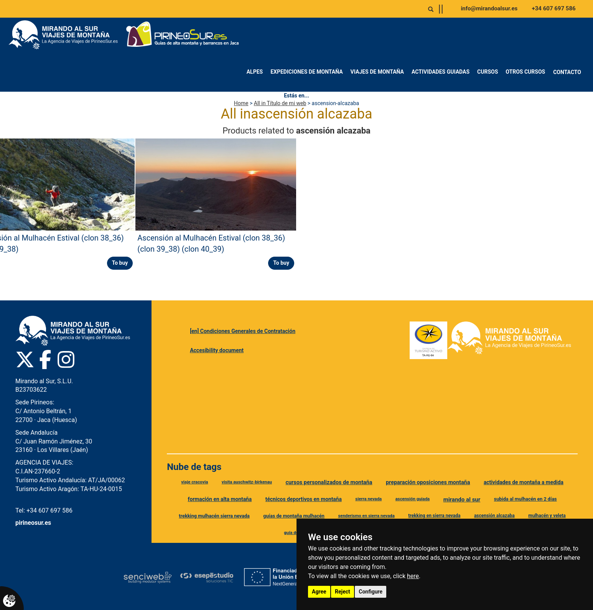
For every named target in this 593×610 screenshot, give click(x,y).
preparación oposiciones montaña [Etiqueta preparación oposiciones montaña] (428, 482)
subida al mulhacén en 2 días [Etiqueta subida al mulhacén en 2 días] (525, 499)
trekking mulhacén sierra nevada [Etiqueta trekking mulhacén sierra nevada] (214, 516)
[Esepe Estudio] (206, 577)
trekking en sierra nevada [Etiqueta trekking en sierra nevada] (434, 515)
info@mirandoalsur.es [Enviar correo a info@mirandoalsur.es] (489, 8)
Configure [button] (370, 592)
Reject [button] (342, 592)
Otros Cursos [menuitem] (525, 72)
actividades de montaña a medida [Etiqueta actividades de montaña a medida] (523, 482)
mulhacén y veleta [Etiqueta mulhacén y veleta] (547, 515)
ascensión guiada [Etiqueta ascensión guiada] (412, 498)
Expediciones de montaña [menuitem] (306, 72)
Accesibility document (217, 350)
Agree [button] (319, 592)
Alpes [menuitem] (255, 72)
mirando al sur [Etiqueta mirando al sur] (462, 499)
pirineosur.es (33, 522)
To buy (120, 263)
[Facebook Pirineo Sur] (45, 359)
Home (241, 103)
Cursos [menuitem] (487, 72)
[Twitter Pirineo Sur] (25, 359)
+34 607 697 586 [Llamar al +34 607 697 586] (554, 8)
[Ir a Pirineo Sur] (182, 35)
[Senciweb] (147, 577)
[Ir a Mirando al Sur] (66, 35)
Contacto (567, 72)
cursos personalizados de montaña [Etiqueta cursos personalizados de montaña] (328, 482)
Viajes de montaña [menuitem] (377, 72)
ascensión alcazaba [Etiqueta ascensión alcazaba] (494, 515)
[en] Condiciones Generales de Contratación (242, 331)
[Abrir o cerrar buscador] (430, 9)
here (413, 576)
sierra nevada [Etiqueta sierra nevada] (368, 498)
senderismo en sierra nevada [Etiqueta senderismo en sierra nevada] (366, 515)
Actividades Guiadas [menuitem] (440, 72)
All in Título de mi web (280, 103)
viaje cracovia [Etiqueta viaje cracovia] (194, 482)
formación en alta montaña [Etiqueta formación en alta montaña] (220, 499)
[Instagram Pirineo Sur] (66, 359)
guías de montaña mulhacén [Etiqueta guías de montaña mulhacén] (294, 516)
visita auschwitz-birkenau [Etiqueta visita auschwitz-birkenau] (247, 482)
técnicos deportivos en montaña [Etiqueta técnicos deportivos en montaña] (303, 499)
